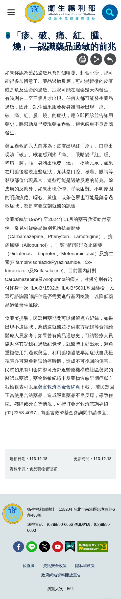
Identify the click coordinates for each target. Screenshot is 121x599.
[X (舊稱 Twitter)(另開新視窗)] (44, 546)
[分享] (96, 59)
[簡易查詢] (110, 12)
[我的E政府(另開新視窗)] (70, 546)
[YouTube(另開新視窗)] (57, 546)
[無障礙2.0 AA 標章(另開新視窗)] (92, 546)
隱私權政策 (85, 566)
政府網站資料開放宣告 (61, 575)
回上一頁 (110, 56)
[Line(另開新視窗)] (31, 546)
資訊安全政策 (55, 566)
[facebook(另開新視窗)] (18, 546)
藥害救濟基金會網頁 (59, 386)
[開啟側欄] (11, 12)
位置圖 (29, 566)
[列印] (82, 59)
